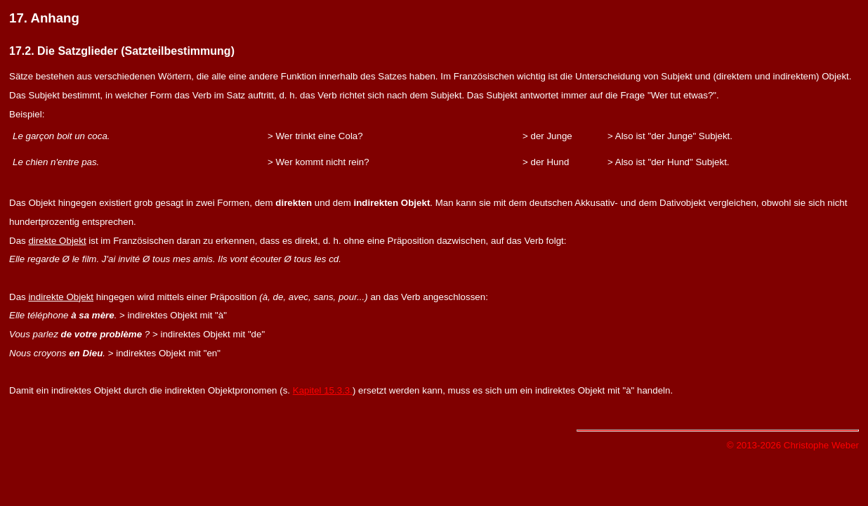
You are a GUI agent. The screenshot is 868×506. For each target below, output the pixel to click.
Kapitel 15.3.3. (323, 390)
